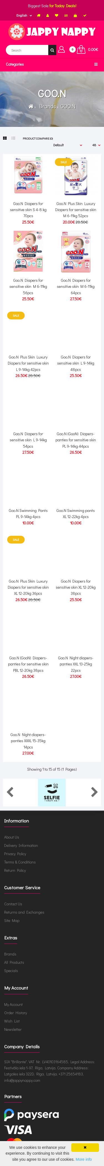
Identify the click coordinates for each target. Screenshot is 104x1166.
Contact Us (13, 903)
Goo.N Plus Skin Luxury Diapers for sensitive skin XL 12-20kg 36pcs (28, 587)
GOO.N (67, 106)
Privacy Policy (15, 853)
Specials (11, 970)
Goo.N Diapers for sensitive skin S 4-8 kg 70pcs (28, 210)
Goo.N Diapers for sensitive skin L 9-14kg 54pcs (28, 440)
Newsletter (13, 1029)
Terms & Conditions (20, 862)
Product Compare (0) (38, 138)
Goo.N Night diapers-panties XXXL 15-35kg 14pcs (28, 741)
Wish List (12, 1021)
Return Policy (15, 870)
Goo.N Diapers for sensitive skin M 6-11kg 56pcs (28, 286)
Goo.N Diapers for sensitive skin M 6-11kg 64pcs (76, 286)
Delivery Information (21, 845)
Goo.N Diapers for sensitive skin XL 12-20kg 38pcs (76, 587)
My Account (13, 1004)
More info (84, 1159)
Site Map (11, 920)
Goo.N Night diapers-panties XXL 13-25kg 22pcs (75, 664)
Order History (15, 1012)
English (21, 15)
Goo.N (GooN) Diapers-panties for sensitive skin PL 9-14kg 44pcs (75, 440)
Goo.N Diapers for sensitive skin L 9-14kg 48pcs (75, 363)
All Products (14, 962)
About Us (11, 837)
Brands (46, 106)
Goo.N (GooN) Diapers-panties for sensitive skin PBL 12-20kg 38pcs (28, 664)
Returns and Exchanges (24, 912)
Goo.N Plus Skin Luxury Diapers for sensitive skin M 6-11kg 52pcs (75, 210)
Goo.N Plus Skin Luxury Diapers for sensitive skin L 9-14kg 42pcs (28, 363)
